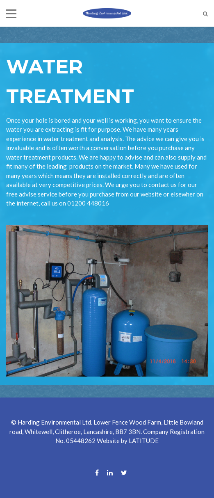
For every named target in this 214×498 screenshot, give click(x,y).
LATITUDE (144, 440)
